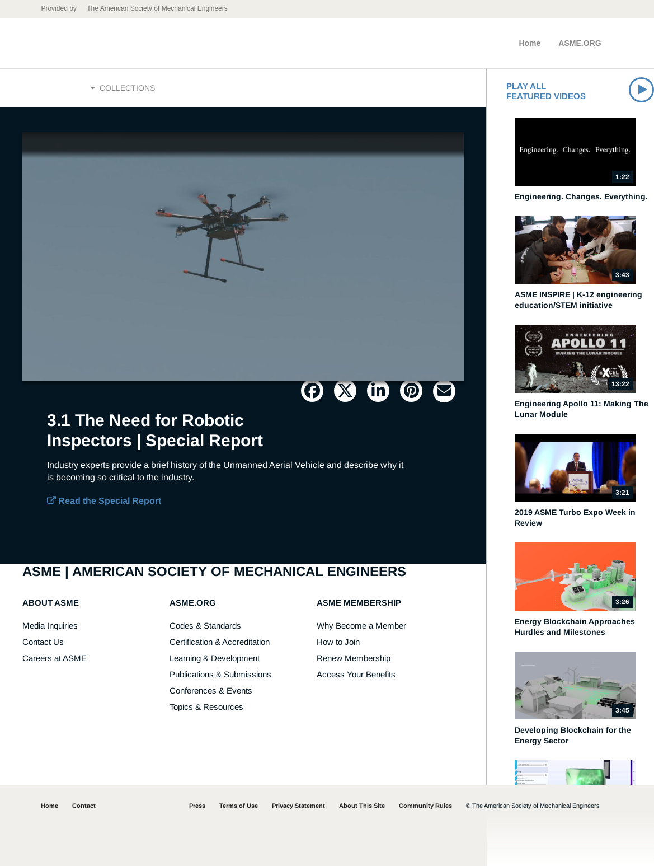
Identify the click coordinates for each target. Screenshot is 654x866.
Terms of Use (238, 805)
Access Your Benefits (356, 674)
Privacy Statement (298, 805)
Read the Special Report (104, 500)
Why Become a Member (361, 625)
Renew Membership (353, 658)
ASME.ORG (579, 43)
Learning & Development (215, 658)
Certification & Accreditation (220, 642)
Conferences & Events (211, 690)
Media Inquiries (50, 625)
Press (197, 805)
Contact (84, 805)
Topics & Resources (206, 706)
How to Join (338, 642)
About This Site (362, 805)
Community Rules (425, 805)
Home (529, 43)
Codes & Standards (205, 625)
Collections (123, 87)
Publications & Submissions (220, 674)
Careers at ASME (54, 658)
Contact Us (43, 642)
